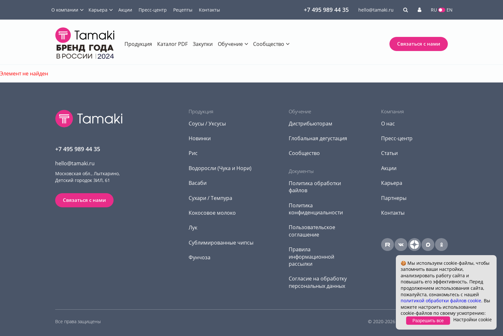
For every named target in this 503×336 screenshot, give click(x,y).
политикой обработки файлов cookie (441, 300)
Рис (193, 153)
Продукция (138, 43)
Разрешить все (428, 320)
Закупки (203, 43)
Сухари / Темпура (210, 198)
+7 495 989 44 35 (326, 9)
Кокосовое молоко (212, 212)
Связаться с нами (418, 43)
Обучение (230, 43)
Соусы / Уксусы (207, 123)
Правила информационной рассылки (311, 256)
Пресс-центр (153, 10)
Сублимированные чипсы (221, 242)
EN (450, 10)
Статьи (389, 153)
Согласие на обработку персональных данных (318, 282)
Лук (193, 227)
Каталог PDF (172, 43)
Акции (125, 10)
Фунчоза (199, 257)
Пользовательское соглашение (312, 231)
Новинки (200, 138)
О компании (64, 10)
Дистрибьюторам (310, 123)
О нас (388, 123)
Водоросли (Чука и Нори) (220, 168)
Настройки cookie (472, 319)
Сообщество (268, 43)
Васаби (198, 182)
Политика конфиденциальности (316, 209)
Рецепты (182, 10)
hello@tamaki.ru (376, 10)
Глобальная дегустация (318, 138)
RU (434, 10)
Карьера (98, 10)
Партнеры (393, 198)
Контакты (209, 10)
